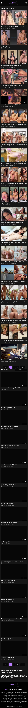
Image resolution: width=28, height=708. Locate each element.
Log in (15, 689)
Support (20, 689)
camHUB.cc (11, 706)
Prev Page (5, 367)
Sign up (11, 689)
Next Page (22, 367)
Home (6, 689)
